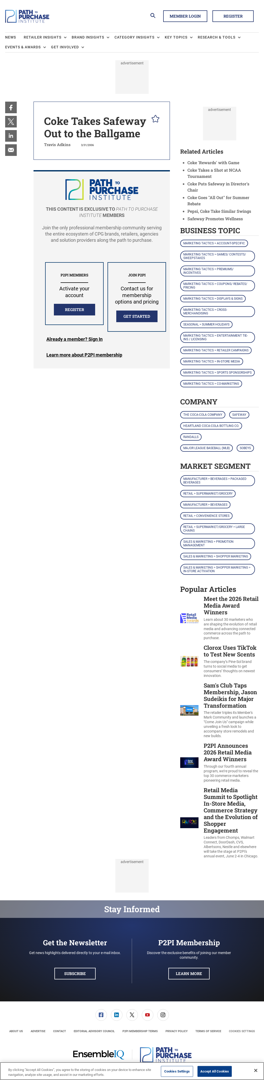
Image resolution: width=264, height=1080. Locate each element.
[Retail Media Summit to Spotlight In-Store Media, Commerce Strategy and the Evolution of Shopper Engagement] (189, 823)
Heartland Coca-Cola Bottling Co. (211, 426)
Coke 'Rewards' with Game (213, 162)
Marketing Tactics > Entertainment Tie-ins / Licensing (215, 337)
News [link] (10, 37)
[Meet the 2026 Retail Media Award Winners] (189, 617)
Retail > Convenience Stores (206, 516)
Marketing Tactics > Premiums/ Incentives (208, 271)
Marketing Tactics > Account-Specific (214, 243)
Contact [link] (59, 1031)
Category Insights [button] (134, 37)
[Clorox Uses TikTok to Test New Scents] (189, 661)
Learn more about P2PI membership (84, 355)
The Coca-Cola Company (202, 415)
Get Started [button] (136, 316)
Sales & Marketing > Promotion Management (208, 543)
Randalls (191, 437)
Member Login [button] (185, 16)
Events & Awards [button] (23, 47)
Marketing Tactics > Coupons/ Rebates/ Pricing (215, 285)
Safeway (239, 415)
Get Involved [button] (65, 47)
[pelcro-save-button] (154, 119)
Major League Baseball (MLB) (206, 448)
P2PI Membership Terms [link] (140, 1031)
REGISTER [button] (74, 309)
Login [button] (74, 339)
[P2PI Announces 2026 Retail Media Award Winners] (189, 762)
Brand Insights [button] (88, 37)
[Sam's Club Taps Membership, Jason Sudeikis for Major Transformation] (189, 710)
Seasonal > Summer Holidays (206, 324)
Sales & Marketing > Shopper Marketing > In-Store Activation (216, 569)
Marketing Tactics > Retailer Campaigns (216, 350)
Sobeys (245, 448)
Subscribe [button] (75, 973)
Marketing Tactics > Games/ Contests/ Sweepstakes (214, 256)
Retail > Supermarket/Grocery (208, 493)
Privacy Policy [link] (177, 1031)
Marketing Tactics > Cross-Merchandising (205, 311)
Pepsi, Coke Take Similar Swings (219, 211)
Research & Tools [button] (216, 37)
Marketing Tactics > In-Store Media (211, 361)
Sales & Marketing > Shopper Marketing (215, 556)
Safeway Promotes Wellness (215, 218)
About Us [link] (16, 1031)
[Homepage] (27, 16)
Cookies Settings (242, 1031)
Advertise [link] (38, 1031)
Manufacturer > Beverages (205, 505)
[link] (11, 107)
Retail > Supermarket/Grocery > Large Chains (214, 528)
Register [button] (233, 16)
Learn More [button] (189, 973)
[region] (132, 1071)
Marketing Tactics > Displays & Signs (213, 298)
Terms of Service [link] (208, 1031)
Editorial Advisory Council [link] (94, 1031)
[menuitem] (14, 37)
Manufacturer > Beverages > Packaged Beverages (214, 480)
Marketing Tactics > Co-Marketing (211, 384)
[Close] (255, 1070)
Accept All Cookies (214, 1071)
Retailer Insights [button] (42, 37)
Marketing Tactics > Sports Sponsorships (217, 372)
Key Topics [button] (176, 37)
